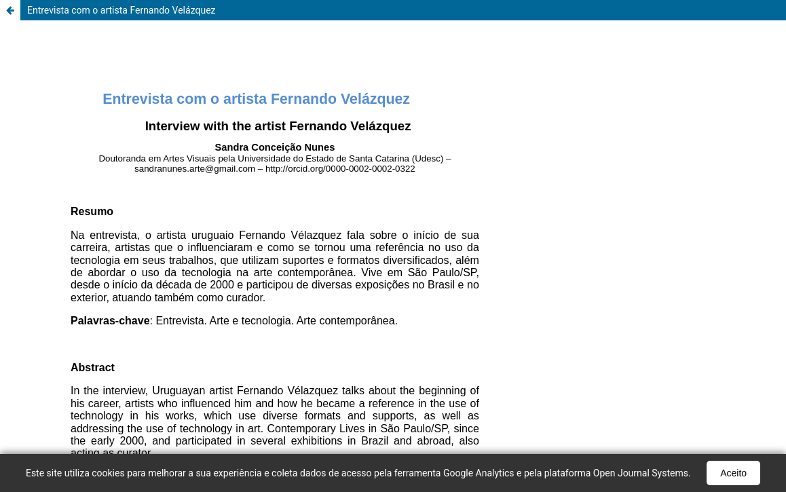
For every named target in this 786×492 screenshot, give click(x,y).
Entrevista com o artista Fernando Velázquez (121, 10)
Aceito (733, 473)
